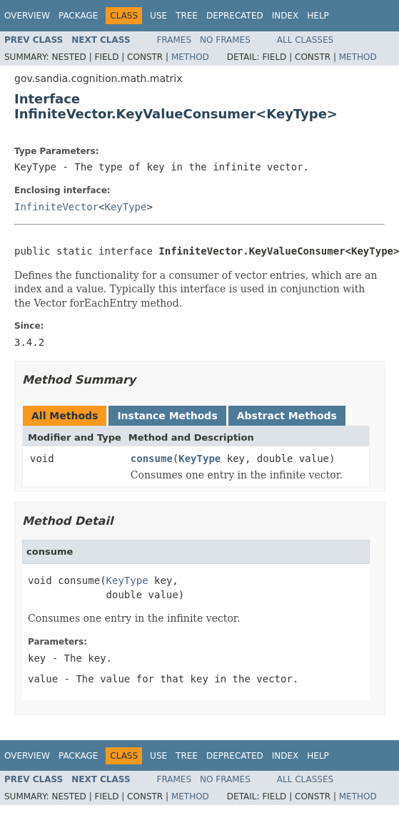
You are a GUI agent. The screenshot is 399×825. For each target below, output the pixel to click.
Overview (27, 16)
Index (285, 16)
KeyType (125, 206)
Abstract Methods (287, 415)
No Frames (225, 40)
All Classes (305, 40)
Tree (187, 16)
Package (78, 16)
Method (190, 57)
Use (158, 16)
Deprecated (234, 16)
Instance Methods (167, 415)
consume (152, 458)
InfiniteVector (56, 206)
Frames (174, 40)
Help (318, 16)
